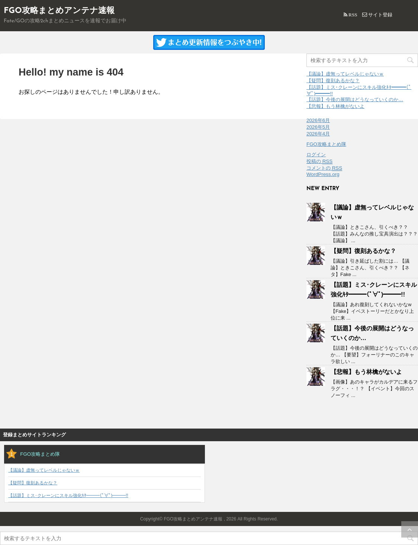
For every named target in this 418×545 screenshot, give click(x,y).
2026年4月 (318, 134)
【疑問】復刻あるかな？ (333, 80)
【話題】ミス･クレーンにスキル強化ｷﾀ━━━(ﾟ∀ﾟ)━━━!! (68, 495)
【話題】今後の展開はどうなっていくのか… (354, 99)
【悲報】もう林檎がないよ (335, 106)
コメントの (324, 168)
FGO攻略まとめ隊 (326, 144)
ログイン (316, 154)
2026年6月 (318, 120)
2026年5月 (318, 127)
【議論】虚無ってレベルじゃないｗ (345, 74)
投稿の (319, 161)
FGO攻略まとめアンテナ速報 (59, 11)
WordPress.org (323, 174)
